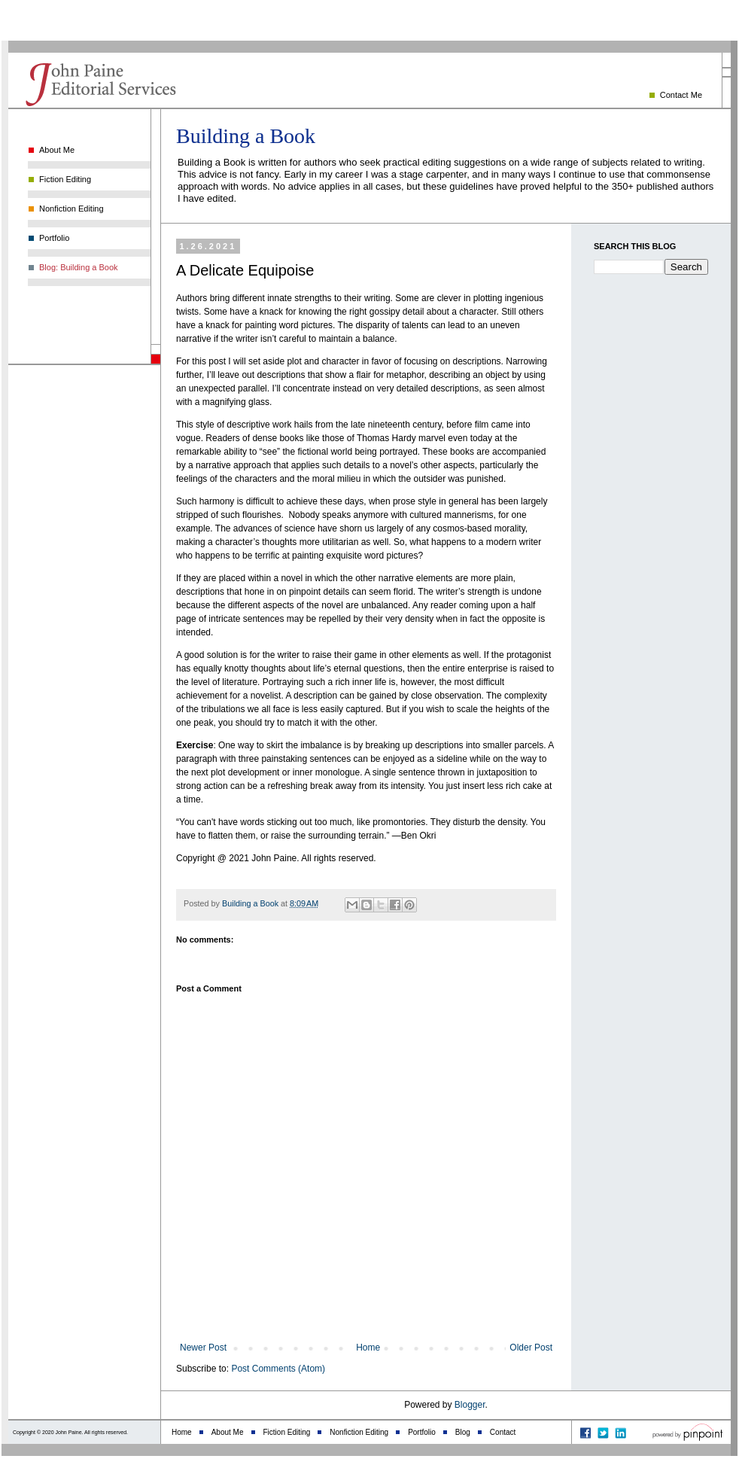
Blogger (470, 1404)
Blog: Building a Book (78, 267)
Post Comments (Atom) (278, 1368)
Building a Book (245, 136)
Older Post (530, 1347)
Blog (462, 1432)
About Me (57, 149)
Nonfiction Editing (71, 208)
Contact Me (681, 94)
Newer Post (203, 1347)
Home (368, 1347)
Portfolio (54, 237)
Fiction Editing (65, 179)
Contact (502, 1432)
